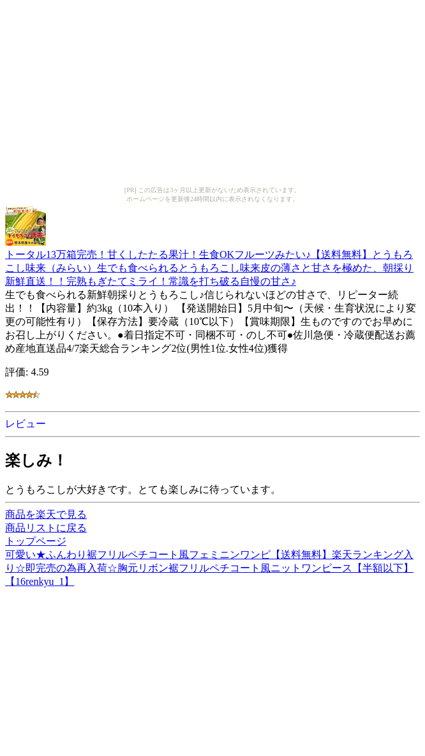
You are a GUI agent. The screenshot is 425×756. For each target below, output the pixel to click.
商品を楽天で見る (46, 514)
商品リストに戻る (46, 527)
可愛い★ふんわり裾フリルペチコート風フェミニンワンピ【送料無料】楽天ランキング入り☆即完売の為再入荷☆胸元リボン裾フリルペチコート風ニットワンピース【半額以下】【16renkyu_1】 (209, 568)
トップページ (35, 541)
